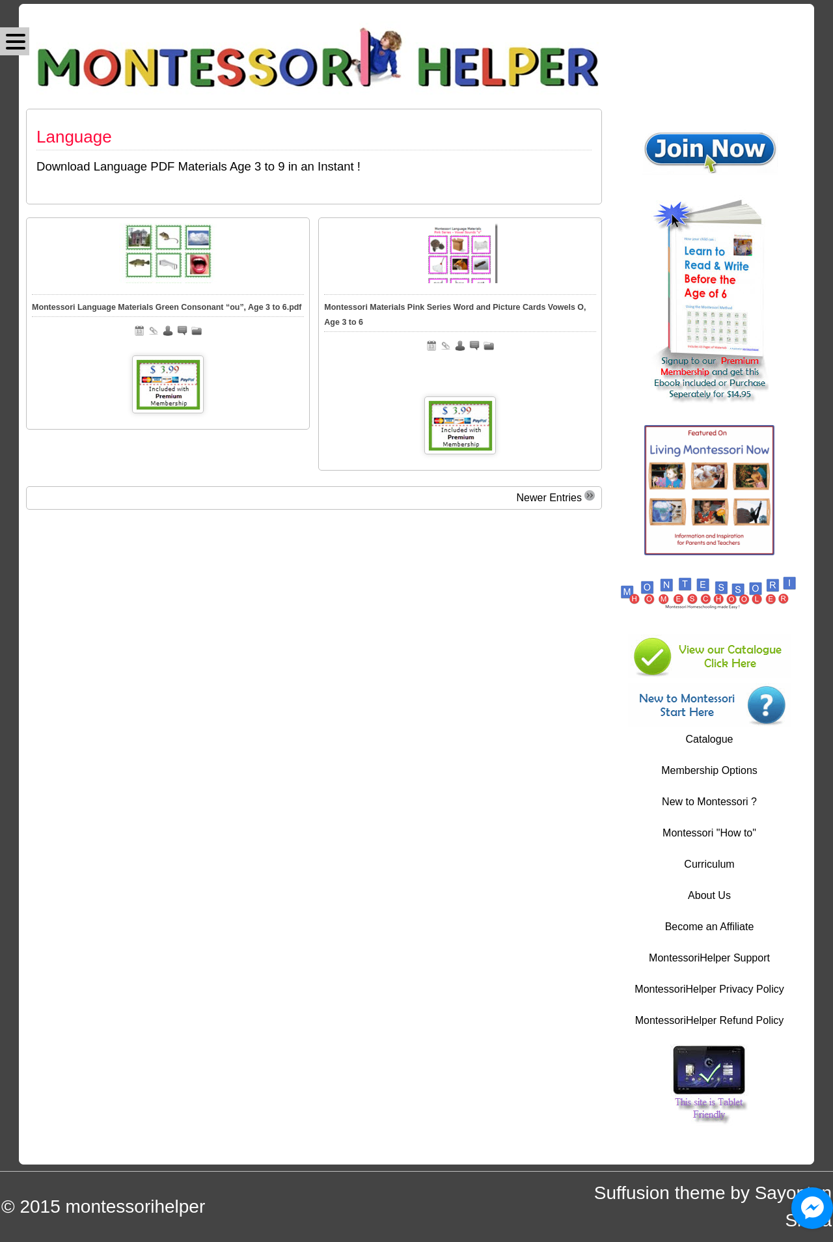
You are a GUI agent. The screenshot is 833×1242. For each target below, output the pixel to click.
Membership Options (709, 770)
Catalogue (709, 739)
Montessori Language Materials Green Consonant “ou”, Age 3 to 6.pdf (167, 307)
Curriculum (709, 864)
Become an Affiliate (709, 926)
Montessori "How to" (709, 832)
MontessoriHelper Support (709, 957)
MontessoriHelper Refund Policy (709, 1020)
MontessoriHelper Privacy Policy (709, 989)
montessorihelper (135, 1206)
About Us (709, 895)
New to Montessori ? (709, 801)
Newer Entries (556, 496)
